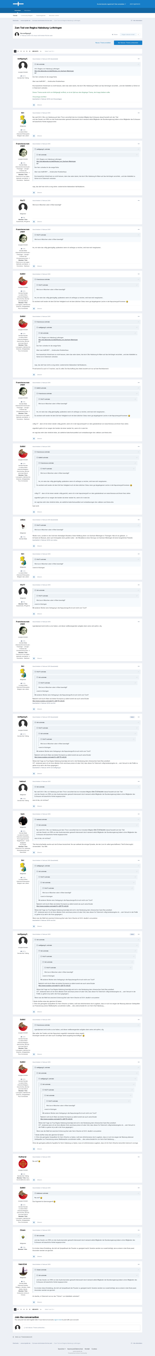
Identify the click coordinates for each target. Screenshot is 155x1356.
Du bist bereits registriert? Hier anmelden (111, 4)
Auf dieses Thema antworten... (34, 1327)
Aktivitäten (27, 10)
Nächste (35, 51)
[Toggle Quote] (35, 64)
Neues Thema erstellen (103, 43)
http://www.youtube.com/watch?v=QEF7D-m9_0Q (48, 701)
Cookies (94, 1349)
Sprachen (62, 1349)
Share (115, 34)
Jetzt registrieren (135, 4)
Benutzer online (54, 15)
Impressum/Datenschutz (75, 1349)
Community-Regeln (27, 15)
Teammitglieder (41, 15)
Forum (15, 15)
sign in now (58, 1320)
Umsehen (18, 11)
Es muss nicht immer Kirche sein (42, 35)
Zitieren (39, 105)
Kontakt (87, 1349)
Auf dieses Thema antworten (128, 43)
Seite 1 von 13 (49, 51)
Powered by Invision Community (77, 1353)
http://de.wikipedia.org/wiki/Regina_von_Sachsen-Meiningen (54, 71)
